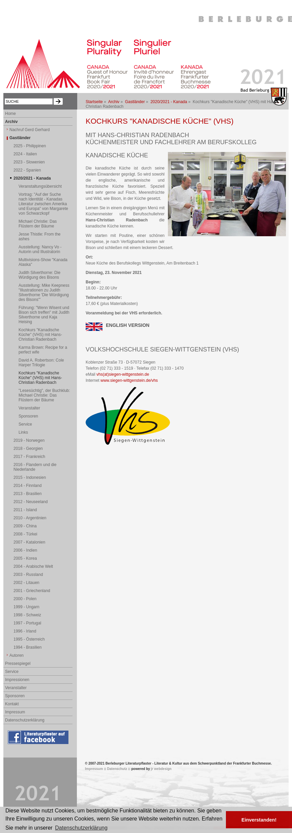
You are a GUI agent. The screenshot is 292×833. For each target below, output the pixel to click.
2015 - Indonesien (29, 477)
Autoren (16, 655)
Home (10, 113)
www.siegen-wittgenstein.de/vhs (129, 380)
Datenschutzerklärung (25, 720)
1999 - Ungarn (26, 607)
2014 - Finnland (27, 485)
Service (25, 424)
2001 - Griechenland (31, 590)
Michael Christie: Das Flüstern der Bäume (38, 223)
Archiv (113, 101)
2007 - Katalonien (29, 542)
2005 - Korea (25, 558)
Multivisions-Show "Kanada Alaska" (43, 262)
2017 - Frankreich (29, 456)
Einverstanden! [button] (258, 820)
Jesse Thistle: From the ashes (40, 236)
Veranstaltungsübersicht (40, 186)
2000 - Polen (24, 598)
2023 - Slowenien (29, 162)
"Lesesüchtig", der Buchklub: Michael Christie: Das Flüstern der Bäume (44, 395)
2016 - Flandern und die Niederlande (34, 467)
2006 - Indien (25, 550)
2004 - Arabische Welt (33, 566)
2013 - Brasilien (27, 493)
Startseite (94, 101)
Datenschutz (117, 769)
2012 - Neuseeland (30, 501)
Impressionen (17, 679)
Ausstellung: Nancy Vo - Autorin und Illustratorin (40, 249)
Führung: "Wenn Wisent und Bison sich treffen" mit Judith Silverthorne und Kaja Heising (44, 314)
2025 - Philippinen (29, 146)
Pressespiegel (17, 663)
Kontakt (12, 704)
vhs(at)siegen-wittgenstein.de (122, 374)
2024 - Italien (25, 154)
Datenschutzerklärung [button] (81, 828)
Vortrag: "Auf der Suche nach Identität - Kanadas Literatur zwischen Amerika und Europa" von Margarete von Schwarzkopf (43, 204)
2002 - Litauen (26, 582)
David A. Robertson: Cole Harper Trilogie (41, 362)
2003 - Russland (28, 574)
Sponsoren (28, 416)
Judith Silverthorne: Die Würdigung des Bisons (39, 275)
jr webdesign (161, 769)
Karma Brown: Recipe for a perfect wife (43, 349)
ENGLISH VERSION (127, 325)
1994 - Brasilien (27, 647)
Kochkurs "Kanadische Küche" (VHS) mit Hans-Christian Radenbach (40, 335)
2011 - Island (25, 509)
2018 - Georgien (28, 448)
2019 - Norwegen (29, 440)
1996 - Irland (24, 631)
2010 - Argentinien (29, 518)
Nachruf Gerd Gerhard (29, 129)
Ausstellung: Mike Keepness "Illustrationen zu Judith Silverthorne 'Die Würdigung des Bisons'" (44, 292)
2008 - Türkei (25, 534)
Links (23, 432)
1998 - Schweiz (27, 615)
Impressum (15, 712)
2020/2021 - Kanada (168, 101)
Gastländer (135, 101)
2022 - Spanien (27, 170)
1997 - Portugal (27, 623)
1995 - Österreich (29, 639)
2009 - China (25, 526)
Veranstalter (29, 408)
